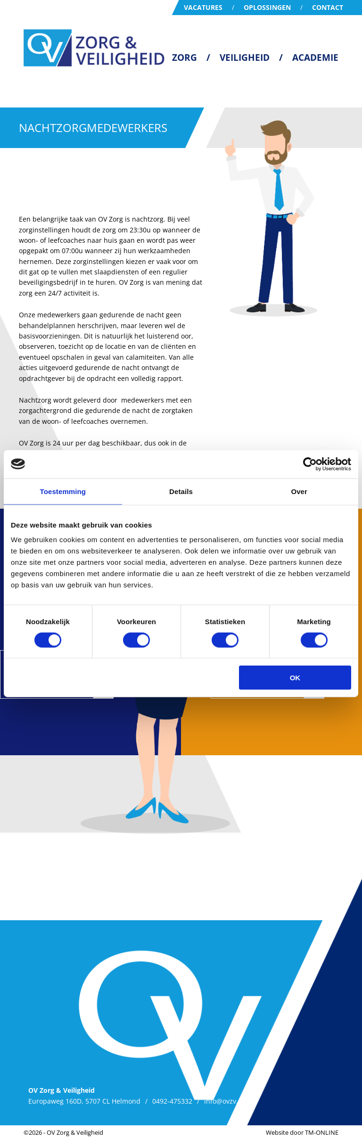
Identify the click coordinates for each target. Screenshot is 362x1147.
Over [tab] (299, 491)
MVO (321, 1101)
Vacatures (203, 7)
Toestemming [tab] (63, 491)
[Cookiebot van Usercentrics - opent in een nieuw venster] (310, 464)
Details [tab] (181, 491)
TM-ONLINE (321, 1132)
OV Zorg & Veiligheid (75, 1132)
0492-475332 (172, 1101)
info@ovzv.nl (224, 1101)
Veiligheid (245, 57)
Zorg (184, 57)
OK (295, 678)
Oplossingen (267, 7)
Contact (327, 7)
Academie (315, 57)
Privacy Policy (279, 1101)
